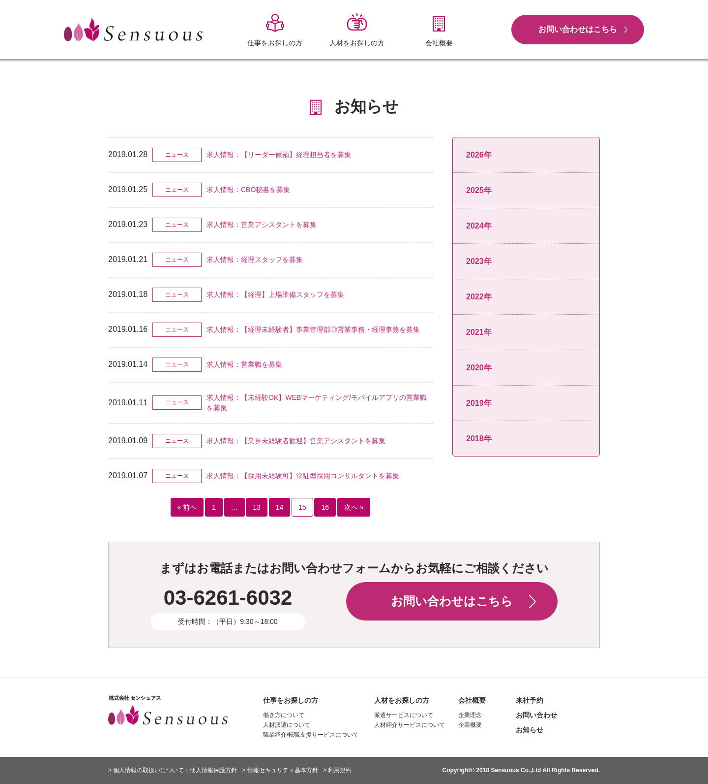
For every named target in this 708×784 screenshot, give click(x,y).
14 (280, 507)
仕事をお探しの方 (290, 700)
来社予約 (529, 700)
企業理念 (470, 715)
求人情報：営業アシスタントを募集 (261, 225)
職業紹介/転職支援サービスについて (311, 734)
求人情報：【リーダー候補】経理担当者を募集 (278, 155)
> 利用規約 (337, 770)
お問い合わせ (536, 715)
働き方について (283, 715)
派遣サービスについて (403, 715)
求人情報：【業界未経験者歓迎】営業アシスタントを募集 (295, 441)
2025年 (479, 190)
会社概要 (472, 700)
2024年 (479, 226)
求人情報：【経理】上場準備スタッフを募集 (275, 294)
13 (257, 507)
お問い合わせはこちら (577, 29)
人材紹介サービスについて (409, 724)
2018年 (479, 438)
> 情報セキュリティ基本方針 (280, 770)
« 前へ (187, 507)
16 (325, 507)
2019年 (479, 403)
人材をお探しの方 (401, 700)
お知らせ (529, 730)
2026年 (479, 155)
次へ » (354, 507)
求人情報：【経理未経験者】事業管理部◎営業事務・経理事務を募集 (313, 329)
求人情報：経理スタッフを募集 (254, 259)
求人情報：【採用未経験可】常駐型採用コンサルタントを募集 (302, 476)
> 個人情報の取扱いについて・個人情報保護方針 (172, 770)
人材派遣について (286, 724)
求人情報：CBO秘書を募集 (248, 190)
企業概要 (470, 724)
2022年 (479, 297)
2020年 (479, 367)
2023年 (479, 261)
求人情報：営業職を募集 (244, 364)
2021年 (479, 332)
